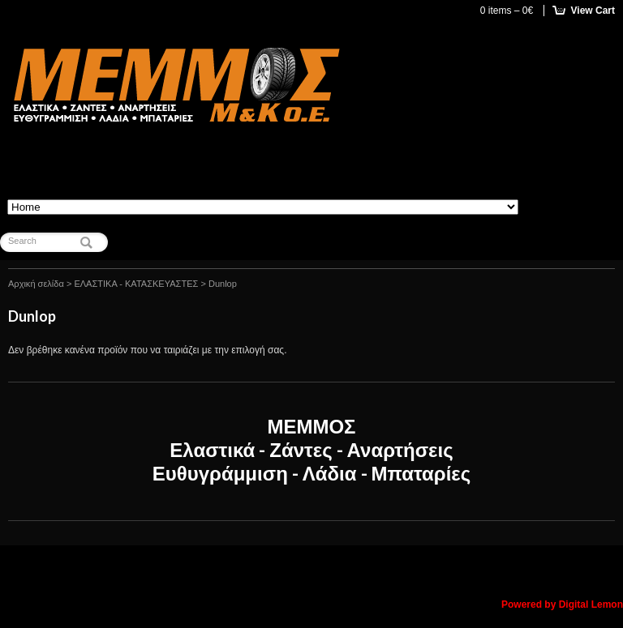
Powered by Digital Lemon (562, 604)
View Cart (593, 10)
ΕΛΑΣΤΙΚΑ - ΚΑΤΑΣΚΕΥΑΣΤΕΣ (136, 283)
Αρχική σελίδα (36, 283)
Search (22, 241)
